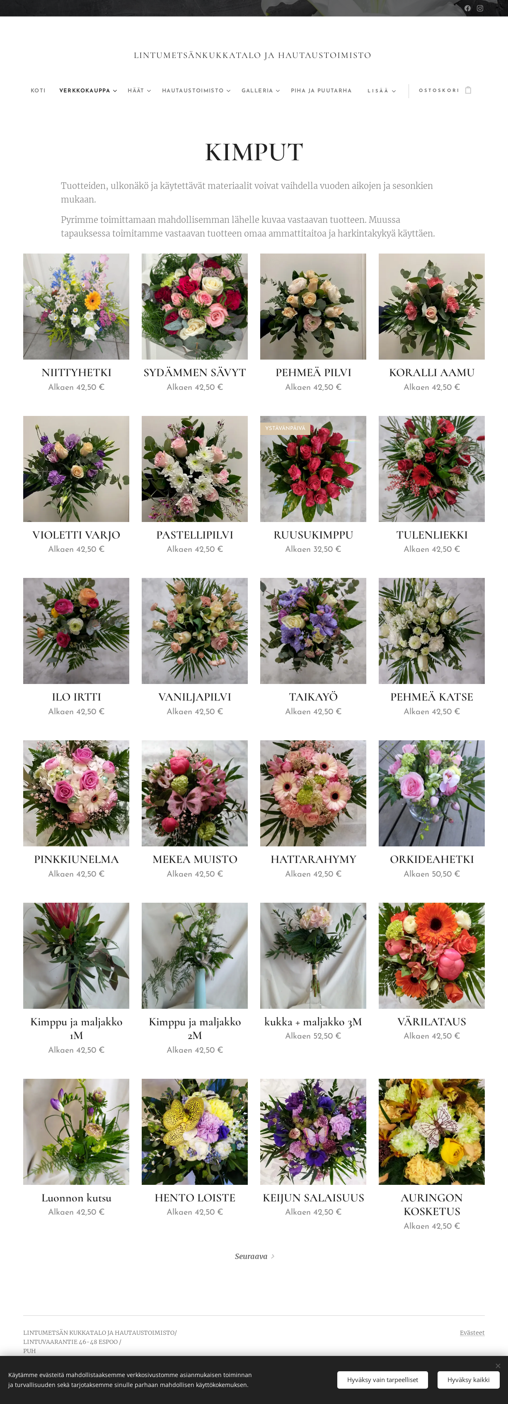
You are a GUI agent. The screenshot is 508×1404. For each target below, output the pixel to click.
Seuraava (251, 1256)
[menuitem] (47, 91)
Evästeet (472, 1332)
